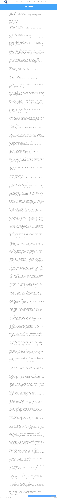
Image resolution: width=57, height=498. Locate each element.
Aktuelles (22, 1)
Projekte (33, 1)
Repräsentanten (39, 1)
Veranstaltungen (28, 1)
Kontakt (44, 1)
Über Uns (17, 1)
